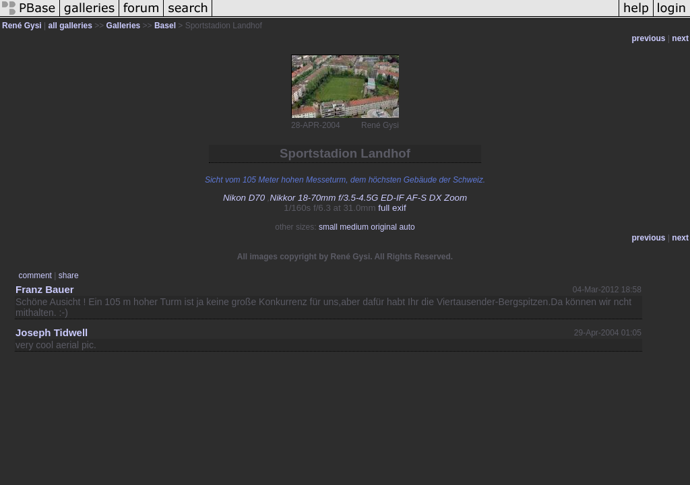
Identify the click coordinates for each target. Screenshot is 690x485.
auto (406, 227)
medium (354, 227)
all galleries (70, 25)
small (328, 227)
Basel (165, 25)
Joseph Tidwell (51, 332)
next (680, 38)
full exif (392, 208)
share (69, 275)
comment (35, 275)
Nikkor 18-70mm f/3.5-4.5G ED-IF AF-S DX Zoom (369, 198)
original (384, 227)
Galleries (123, 25)
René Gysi (22, 25)
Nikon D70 (244, 198)
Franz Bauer (44, 289)
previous (649, 38)
